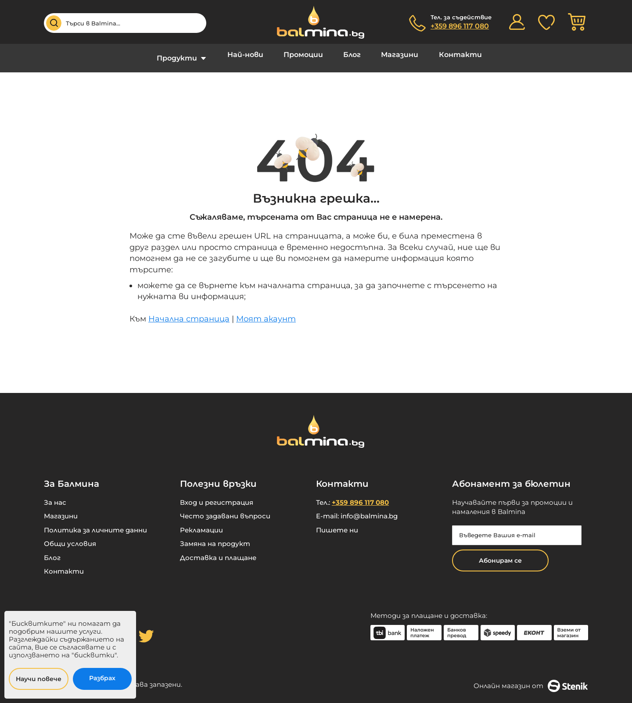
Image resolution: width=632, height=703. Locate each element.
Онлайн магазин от (531, 679)
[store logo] (316, 22)
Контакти (448, 54)
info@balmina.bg (369, 509)
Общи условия (70, 537)
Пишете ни (337, 523)
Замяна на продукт (215, 537)
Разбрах (102, 678)
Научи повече (38, 679)
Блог (350, 54)
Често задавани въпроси (225, 509)
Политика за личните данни (95, 523)
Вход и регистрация (216, 496)
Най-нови (253, 54)
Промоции (306, 54)
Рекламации (201, 523)
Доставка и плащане (218, 551)
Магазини (392, 54)
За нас (55, 496)
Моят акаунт (266, 312)
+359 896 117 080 (460, 26)
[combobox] (125, 23)
